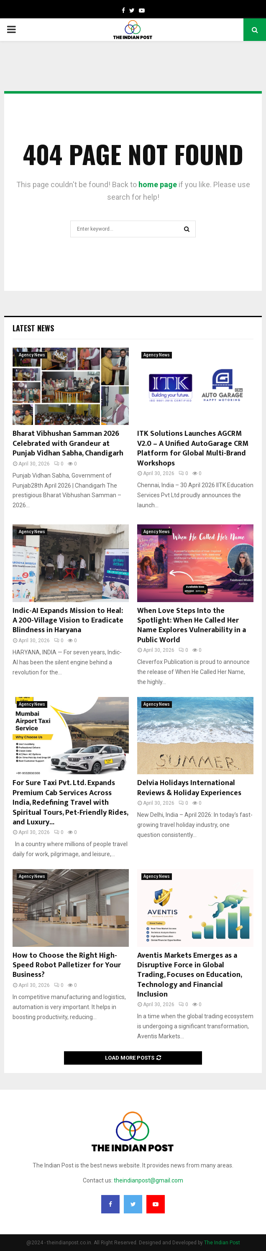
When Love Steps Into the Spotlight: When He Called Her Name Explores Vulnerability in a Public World (191, 625)
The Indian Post (222, 1243)
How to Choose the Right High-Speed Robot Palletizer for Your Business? (67, 965)
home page (157, 184)
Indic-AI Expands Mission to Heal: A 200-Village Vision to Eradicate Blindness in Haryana (68, 621)
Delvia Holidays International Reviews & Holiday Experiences (189, 788)
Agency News (32, 355)
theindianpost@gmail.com (148, 1180)
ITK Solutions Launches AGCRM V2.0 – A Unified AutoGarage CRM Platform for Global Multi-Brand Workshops (192, 448)
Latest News (33, 328)
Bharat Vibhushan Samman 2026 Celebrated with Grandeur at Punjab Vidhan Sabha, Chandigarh (68, 443)
